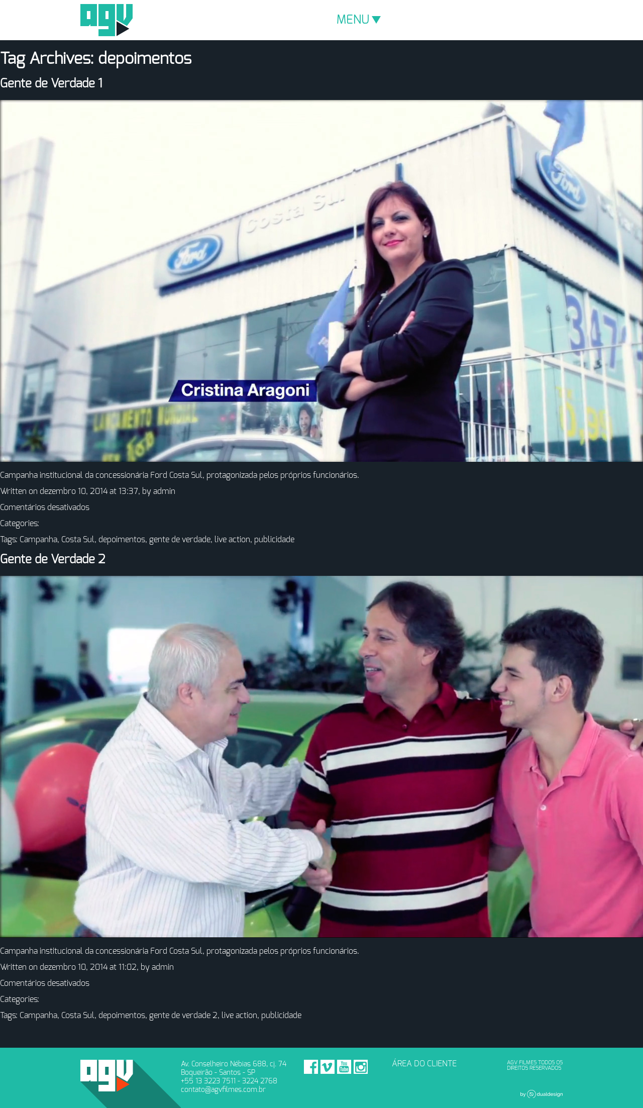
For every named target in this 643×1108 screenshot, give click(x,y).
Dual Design (541, 1094)
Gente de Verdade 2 (52, 560)
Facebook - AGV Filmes (311, 1067)
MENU (359, 20)
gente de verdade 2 (183, 1016)
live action (232, 540)
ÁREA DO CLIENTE (424, 1064)
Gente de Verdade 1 (51, 84)
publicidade (274, 540)
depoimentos (121, 540)
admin (164, 491)
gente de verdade (179, 540)
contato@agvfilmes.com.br (223, 1089)
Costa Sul (77, 540)
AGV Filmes (106, 20)
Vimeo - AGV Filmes (327, 1067)
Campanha (38, 540)
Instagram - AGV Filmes (361, 1067)
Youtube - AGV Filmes (344, 1067)
